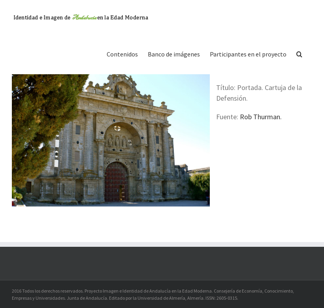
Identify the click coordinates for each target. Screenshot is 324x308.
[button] (299, 53)
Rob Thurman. (261, 116)
